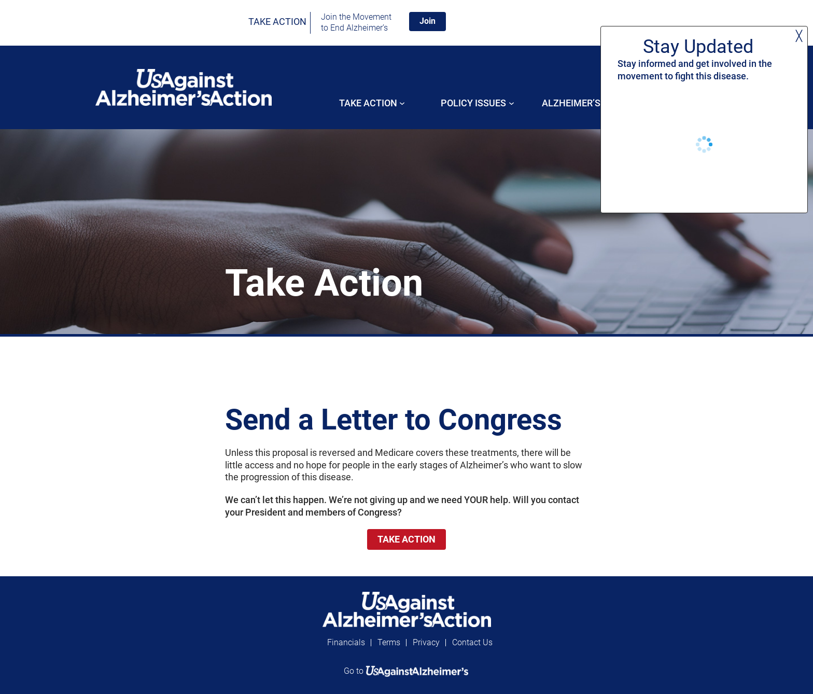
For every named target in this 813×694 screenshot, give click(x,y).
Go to (406, 671)
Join (427, 21)
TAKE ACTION (277, 21)
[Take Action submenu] (402, 103)
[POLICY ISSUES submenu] (511, 103)
